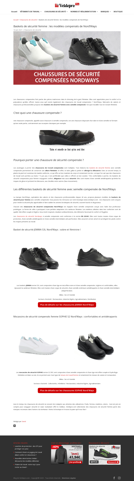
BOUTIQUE (118, 12)
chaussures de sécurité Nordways (30, 216)
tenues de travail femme (69, 375)
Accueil (14, 12)
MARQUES (105, 12)
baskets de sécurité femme (99, 168)
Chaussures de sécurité (28, 20)
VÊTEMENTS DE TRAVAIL (30, 12)
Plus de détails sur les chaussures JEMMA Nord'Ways (67, 304)
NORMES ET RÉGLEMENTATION (83, 12)
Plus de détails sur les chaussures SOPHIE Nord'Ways (67, 390)
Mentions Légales (69, 478)
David (24, 421)
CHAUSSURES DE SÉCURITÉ (55, 12)
